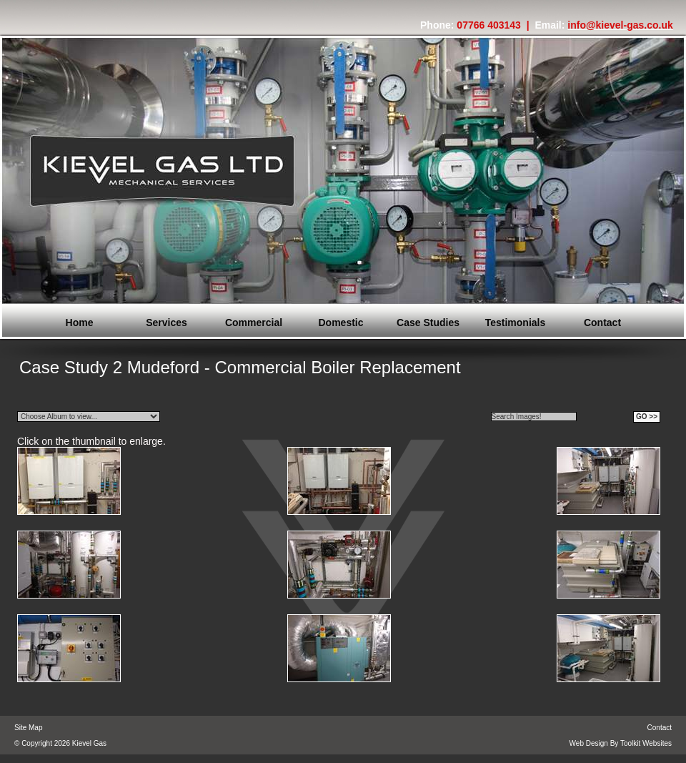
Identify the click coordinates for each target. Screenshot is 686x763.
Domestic (340, 322)
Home (80, 322)
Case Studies (428, 322)
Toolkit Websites (646, 743)
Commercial (253, 322)
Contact (602, 322)
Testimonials (515, 322)
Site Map (28, 728)
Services (166, 322)
